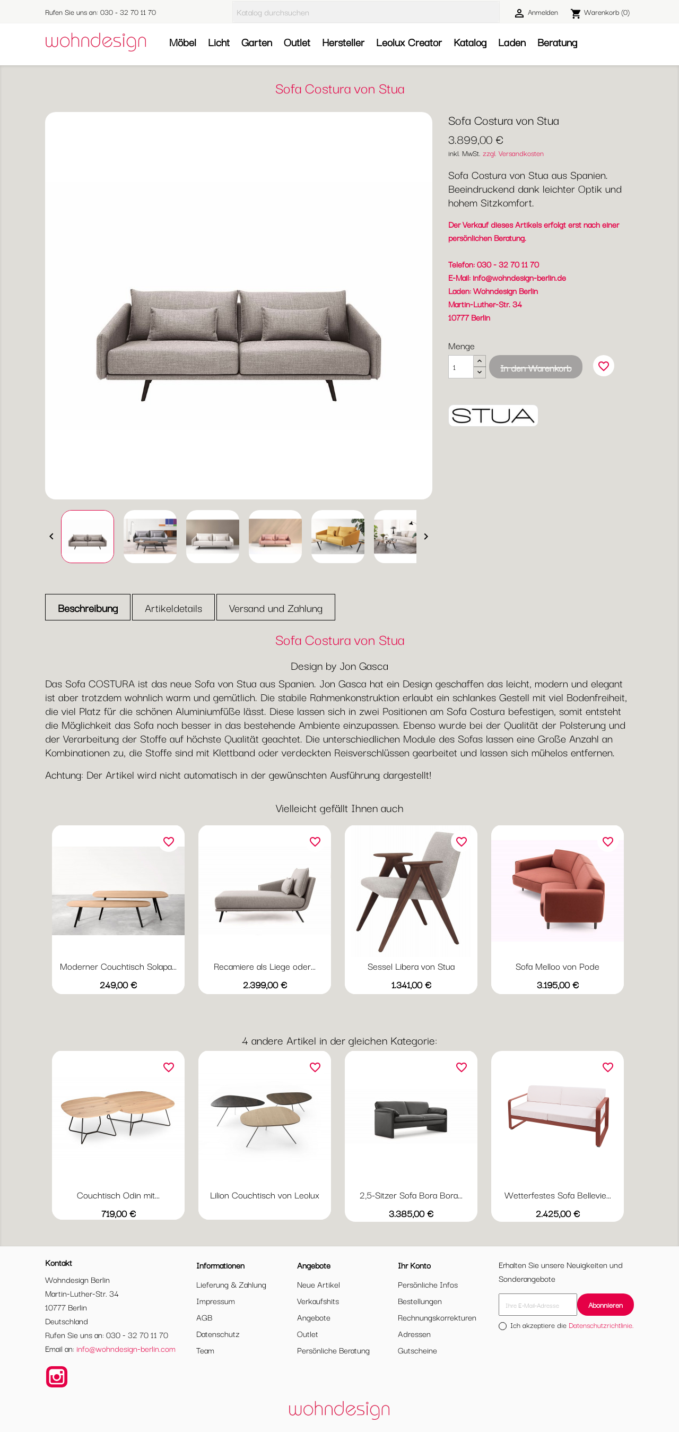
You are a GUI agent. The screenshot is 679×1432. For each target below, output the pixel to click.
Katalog (470, 41)
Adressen (414, 1333)
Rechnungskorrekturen (437, 1316)
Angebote (313, 1316)
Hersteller (343, 41)
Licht (219, 41)
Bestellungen (420, 1300)
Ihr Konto (414, 1264)
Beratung (557, 41)
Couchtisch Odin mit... (118, 1194)
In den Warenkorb (535, 367)
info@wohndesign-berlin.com (126, 1348)
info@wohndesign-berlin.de (519, 277)
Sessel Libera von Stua (411, 966)
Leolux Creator (409, 41)
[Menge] (461, 366)
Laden (512, 41)
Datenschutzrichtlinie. (601, 1325)
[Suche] (366, 12)
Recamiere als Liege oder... (265, 966)
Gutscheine (417, 1349)
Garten (256, 41)
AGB (204, 1316)
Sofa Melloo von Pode (557, 966)
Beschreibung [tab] (88, 607)
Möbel (182, 41)
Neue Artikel (318, 1284)
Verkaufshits (318, 1300)
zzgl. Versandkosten (513, 153)
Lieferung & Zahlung (231, 1284)
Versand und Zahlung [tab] (276, 607)
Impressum (215, 1300)
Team (205, 1349)
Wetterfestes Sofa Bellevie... (557, 1194)
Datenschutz (218, 1333)
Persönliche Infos (428, 1284)
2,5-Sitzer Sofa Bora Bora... (411, 1194)
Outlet (297, 41)
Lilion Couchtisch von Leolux (264, 1194)
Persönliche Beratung (333, 1349)
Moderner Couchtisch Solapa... (118, 966)
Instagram (56, 1376)
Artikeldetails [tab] (173, 607)
